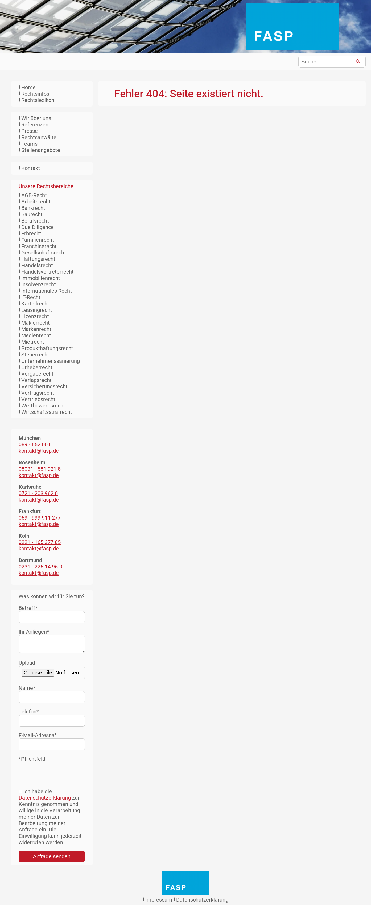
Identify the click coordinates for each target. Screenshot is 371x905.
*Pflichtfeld (32, 761)
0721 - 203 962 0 (38, 493)
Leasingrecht (36, 310)
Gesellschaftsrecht (43, 252)
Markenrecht (36, 329)
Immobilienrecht (40, 278)
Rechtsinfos (35, 94)
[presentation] (59, 774)
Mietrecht (32, 342)
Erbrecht (31, 233)
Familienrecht (37, 240)
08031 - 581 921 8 (40, 469)
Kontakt (30, 168)
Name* (52, 696)
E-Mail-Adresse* (52, 743)
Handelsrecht (37, 265)
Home (28, 87)
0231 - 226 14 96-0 (40, 566)
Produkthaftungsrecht (47, 348)
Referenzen (34, 124)
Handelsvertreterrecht (47, 272)
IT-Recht (30, 297)
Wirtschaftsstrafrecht (46, 412)
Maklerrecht (35, 323)
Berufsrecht (35, 221)
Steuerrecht (35, 354)
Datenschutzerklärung (45, 800)
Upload (52, 672)
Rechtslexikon (37, 100)
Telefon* (52, 720)
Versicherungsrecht (44, 386)
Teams (29, 144)
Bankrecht (33, 208)
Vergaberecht (37, 374)
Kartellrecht (35, 303)
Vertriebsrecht (38, 399)
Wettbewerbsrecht (43, 405)
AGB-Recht (34, 195)
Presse (29, 131)
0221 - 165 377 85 (40, 542)
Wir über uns (36, 118)
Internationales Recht (46, 291)
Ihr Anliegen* (52, 641)
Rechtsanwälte (38, 137)
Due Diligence (37, 227)
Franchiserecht (39, 246)
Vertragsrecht (37, 393)
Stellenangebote (40, 150)
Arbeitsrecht (36, 201)
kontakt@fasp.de (39, 451)
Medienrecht (36, 335)
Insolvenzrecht (38, 284)
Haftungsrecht (38, 259)
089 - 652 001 (35, 444)
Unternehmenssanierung (50, 361)
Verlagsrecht (36, 380)
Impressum (158, 902)
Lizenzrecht (35, 316)
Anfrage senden (52, 858)
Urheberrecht (36, 367)
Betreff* (52, 614)
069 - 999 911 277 (40, 518)
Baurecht (32, 214)
